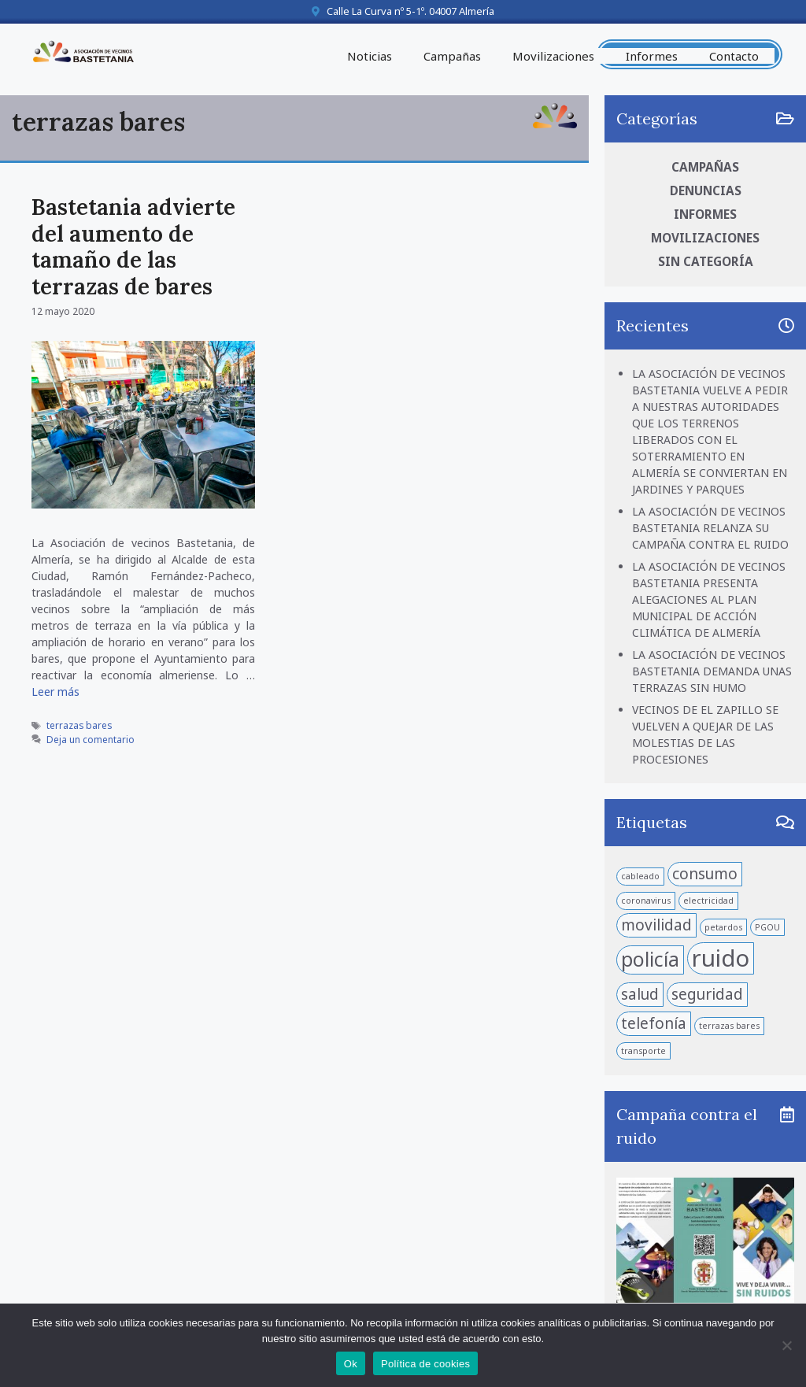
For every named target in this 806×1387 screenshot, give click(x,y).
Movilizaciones (553, 56)
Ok (350, 1364)
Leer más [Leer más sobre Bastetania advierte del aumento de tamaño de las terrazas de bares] (55, 691)
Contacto (734, 56)
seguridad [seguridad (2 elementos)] (707, 994)
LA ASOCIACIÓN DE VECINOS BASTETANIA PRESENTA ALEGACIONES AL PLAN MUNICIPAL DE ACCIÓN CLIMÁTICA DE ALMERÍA (709, 599)
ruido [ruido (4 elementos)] (720, 958)
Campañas (452, 56)
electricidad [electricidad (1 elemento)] (708, 900)
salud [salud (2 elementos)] (640, 994)
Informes (652, 56)
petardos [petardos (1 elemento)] (723, 927)
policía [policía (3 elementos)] (650, 959)
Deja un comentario (90, 739)
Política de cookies (425, 1364)
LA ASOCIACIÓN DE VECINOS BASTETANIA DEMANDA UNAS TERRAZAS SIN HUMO (712, 671)
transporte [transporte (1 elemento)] (643, 1050)
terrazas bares (79, 725)
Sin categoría (705, 261)
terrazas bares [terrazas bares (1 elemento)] (729, 1025)
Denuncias (705, 191)
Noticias (369, 56)
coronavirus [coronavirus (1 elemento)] (646, 900)
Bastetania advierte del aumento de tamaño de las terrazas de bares (133, 247)
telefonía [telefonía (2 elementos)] (653, 1023)
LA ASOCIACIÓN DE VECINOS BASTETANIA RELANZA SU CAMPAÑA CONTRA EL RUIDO (710, 528)
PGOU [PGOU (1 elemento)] (767, 927)
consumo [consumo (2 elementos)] (705, 874)
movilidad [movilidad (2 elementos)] (656, 925)
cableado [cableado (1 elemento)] (640, 876)
